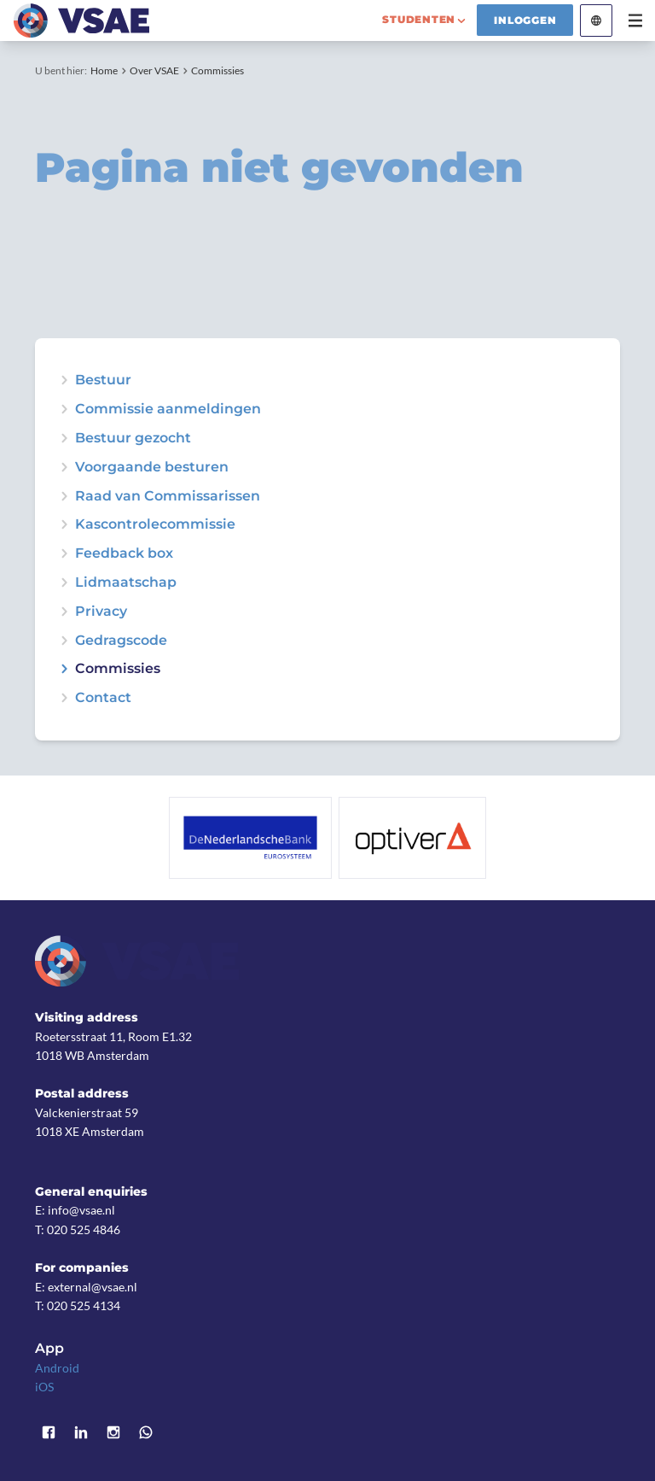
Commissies (217, 70)
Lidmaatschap (126, 582)
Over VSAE (154, 70)
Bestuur (103, 380)
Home (104, 70)
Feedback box (124, 553)
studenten (418, 19)
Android (57, 1368)
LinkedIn (81, 1432)
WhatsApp (145, 1432)
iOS (44, 1386)
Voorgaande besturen (152, 467)
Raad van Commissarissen (167, 496)
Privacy (101, 611)
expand (64, 438)
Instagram (113, 1432)
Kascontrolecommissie (155, 524)
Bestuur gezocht (133, 438)
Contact (103, 697)
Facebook (48, 1432)
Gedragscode (121, 640)
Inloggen (525, 20)
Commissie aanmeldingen (168, 409)
